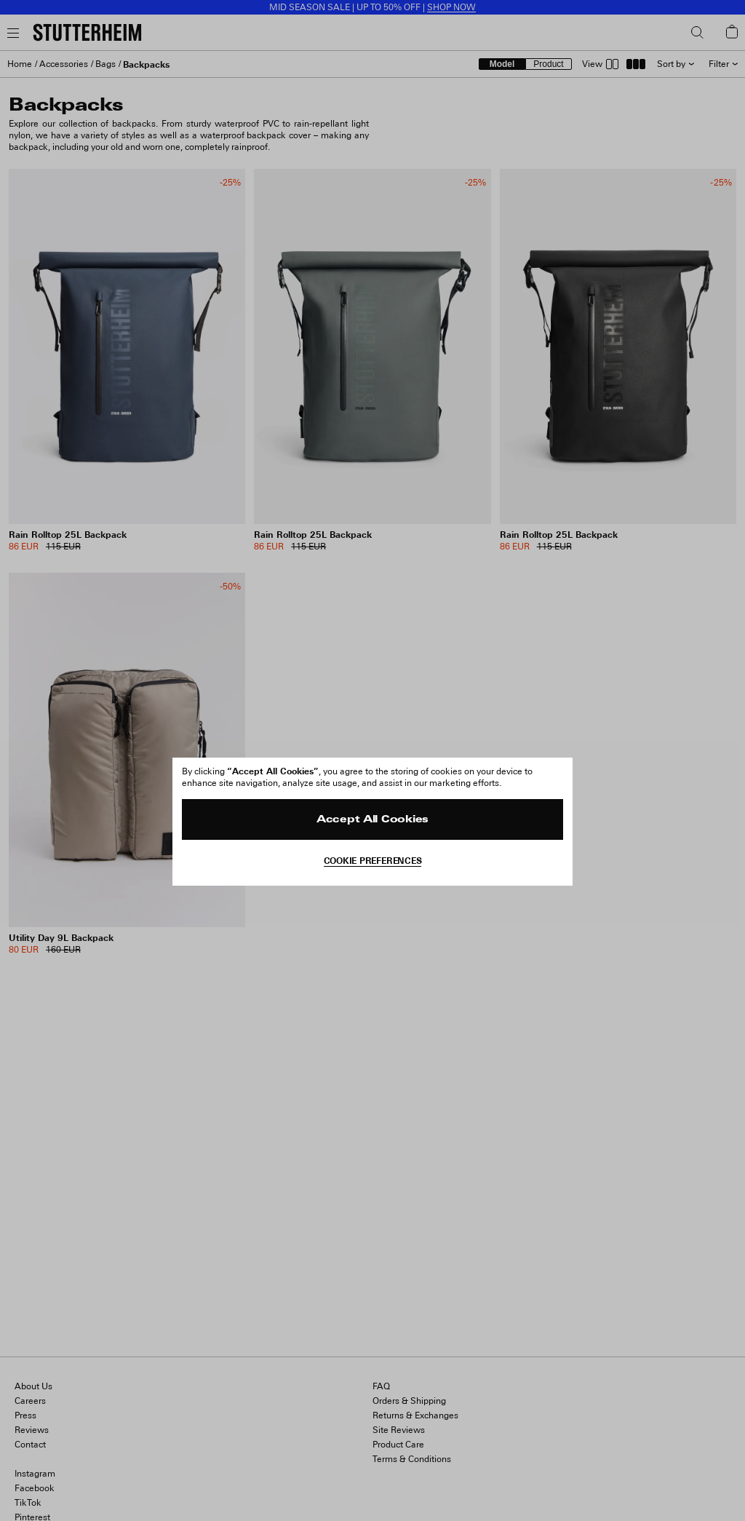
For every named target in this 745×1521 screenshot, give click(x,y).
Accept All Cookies (372, 820)
